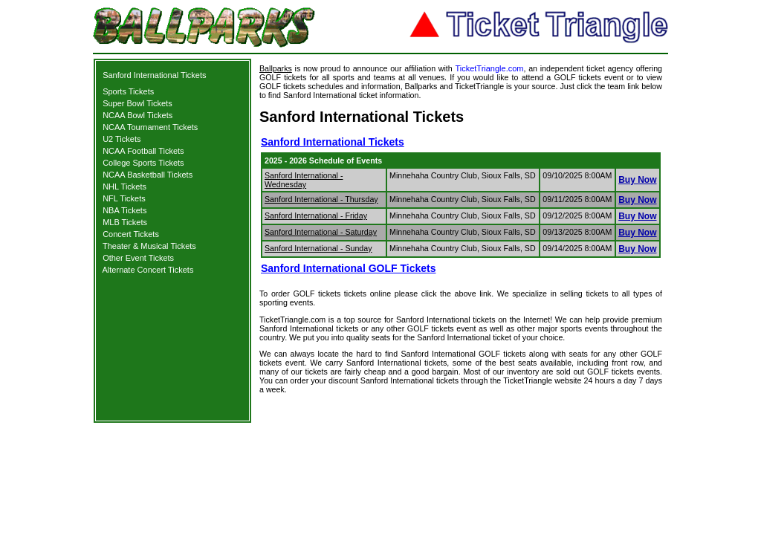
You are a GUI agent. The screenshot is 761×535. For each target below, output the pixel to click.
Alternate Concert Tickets (148, 269)
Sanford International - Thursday (321, 199)
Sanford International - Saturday (321, 231)
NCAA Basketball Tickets (147, 174)
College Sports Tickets (143, 162)
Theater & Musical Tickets (149, 245)
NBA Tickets (124, 210)
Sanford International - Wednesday (304, 180)
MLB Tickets (125, 222)
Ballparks (275, 68)
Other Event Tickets (138, 257)
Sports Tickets (128, 91)
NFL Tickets (124, 198)
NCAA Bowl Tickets (137, 115)
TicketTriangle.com (489, 68)
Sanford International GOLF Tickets (348, 268)
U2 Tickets (121, 138)
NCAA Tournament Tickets (150, 127)
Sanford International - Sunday (318, 248)
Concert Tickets (131, 234)
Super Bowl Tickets (137, 103)
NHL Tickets (124, 186)
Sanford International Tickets (154, 75)
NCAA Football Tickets (143, 150)
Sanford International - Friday (316, 215)
